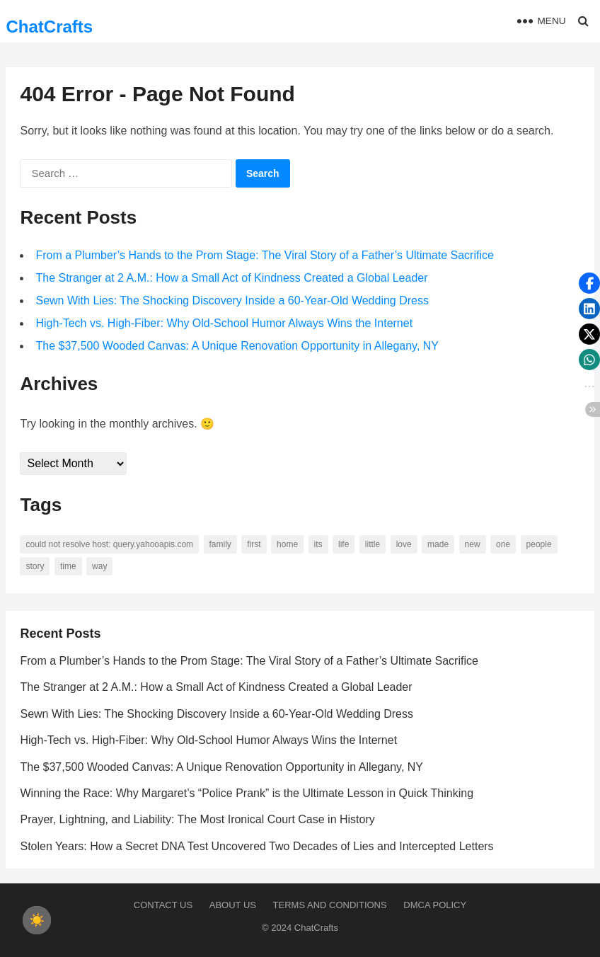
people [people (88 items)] (539, 544)
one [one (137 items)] (503, 544)
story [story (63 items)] (34, 566)
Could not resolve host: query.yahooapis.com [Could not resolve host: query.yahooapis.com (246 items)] (109, 544)
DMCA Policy (434, 905)
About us (232, 905)
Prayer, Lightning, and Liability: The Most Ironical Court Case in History (197, 819)
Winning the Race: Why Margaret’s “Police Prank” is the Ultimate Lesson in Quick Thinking (246, 793)
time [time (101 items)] (68, 566)
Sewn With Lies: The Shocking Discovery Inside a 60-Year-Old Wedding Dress (232, 300)
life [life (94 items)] (343, 544)
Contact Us (163, 905)
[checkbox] (37, 920)
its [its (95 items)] (318, 544)
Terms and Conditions (330, 905)
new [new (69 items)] (472, 544)
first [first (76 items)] (253, 544)
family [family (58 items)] (220, 544)
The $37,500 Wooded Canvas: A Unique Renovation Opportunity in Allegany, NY (237, 346)
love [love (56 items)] (404, 544)
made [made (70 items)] (438, 544)
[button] (589, 283)
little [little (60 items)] (372, 544)
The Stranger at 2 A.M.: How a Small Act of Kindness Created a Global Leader (231, 278)
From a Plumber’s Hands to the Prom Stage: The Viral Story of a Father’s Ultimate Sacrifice (264, 255)
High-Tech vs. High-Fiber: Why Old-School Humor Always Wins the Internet (223, 323)
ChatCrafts (49, 26)
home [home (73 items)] (287, 544)
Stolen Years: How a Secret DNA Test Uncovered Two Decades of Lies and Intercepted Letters (256, 846)
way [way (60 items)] (99, 566)
